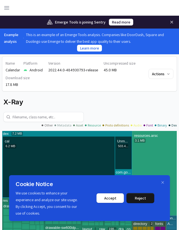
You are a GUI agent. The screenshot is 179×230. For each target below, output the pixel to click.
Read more (121, 22)
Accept (110, 198)
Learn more (89, 48)
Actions (161, 73)
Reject (140, 198)
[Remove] (171, 22)
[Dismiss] (163, 182)
